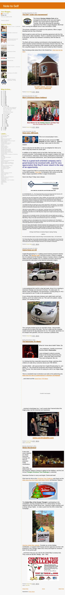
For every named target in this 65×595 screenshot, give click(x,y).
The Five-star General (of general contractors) (13, 39)
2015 (3, 100)
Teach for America (11, 57)
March (4, 123)
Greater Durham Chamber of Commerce (9, 154)
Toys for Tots (3, 178)
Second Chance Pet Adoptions (7, 176)
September (5, 116)
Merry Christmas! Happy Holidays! (34, 97)
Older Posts (61, 588)
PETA (2, 170)
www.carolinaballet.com (43, 438)
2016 (3, 98)
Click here (38, 172)
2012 (3, 103)
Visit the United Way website (30, 545)
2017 (3, 97)
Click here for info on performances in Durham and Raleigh (41, 375)
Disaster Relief (4, 145)
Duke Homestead (4, 147)
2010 (3, 127)
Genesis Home (4, 153)
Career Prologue (11, 45)
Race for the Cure (4, 173)
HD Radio (3, 156)
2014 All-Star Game (5, 135)
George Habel (6, 13)
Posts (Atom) (32, 591)
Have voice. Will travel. (30, 133)
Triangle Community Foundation (7, 179)
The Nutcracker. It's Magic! (31, 341)
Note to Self (11, 6)
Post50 (2, 171)
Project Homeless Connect (6, 172)
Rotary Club (3, 174)
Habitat (2, 155)
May (4, 121)
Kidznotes (3, 158)
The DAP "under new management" (35, 14)
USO (2, 182)
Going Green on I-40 (29, 250)
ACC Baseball (4, 136)
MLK (2, 164)
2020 (3, 93)
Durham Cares (4, 148)
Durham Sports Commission (7, 152)
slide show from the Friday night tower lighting (36, 480)
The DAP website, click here (43, 87)
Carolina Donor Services (6, 142)
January (5, 126)
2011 (3, 105)
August (4, 117)
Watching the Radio (12, 51)
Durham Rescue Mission (6, 151)
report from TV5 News (41, 378)
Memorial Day (10, 60)
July (4, 119)
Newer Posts (25, 588)
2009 (3, 128)
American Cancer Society (6, 138)
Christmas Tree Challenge (45, 478)
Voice (2, 184)
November (5, 114)
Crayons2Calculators (5, 143)
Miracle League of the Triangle (7, 163)
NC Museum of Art (5, 168)
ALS (2, 137)
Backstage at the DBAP (12, 72)
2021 (3, 92)
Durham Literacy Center (6, 149)
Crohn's (2, 144)
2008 (3, 129)
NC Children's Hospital (5, 167)
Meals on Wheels (4, 161)
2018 (3, 96)
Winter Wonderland (29, 448)
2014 (3, 101)
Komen (2, 159)
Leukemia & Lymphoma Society (7, 160)
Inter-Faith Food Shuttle (6, 157)
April (4, 122)
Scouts (2, 175)
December (5, 106)
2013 (3, 102)
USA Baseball (4, 181)
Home (43, 588)
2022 (3, 91)
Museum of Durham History (6, 165)
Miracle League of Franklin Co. (7, 162)
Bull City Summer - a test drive (14, 66)
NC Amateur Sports (5, 166)
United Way (27, 585)
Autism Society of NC (5, 139)
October (5, 115)
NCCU (2, 169)
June (4, 120)
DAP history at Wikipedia (43, 88)
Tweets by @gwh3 (5, 20)
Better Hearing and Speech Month (8, 140)
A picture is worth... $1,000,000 (14, 26)
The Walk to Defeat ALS (12, 32)
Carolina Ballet (28, 442)
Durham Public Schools (6, 150)
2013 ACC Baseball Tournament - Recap (12, 80)
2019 (3, 95)
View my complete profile (6, 16)
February (5, 124)
